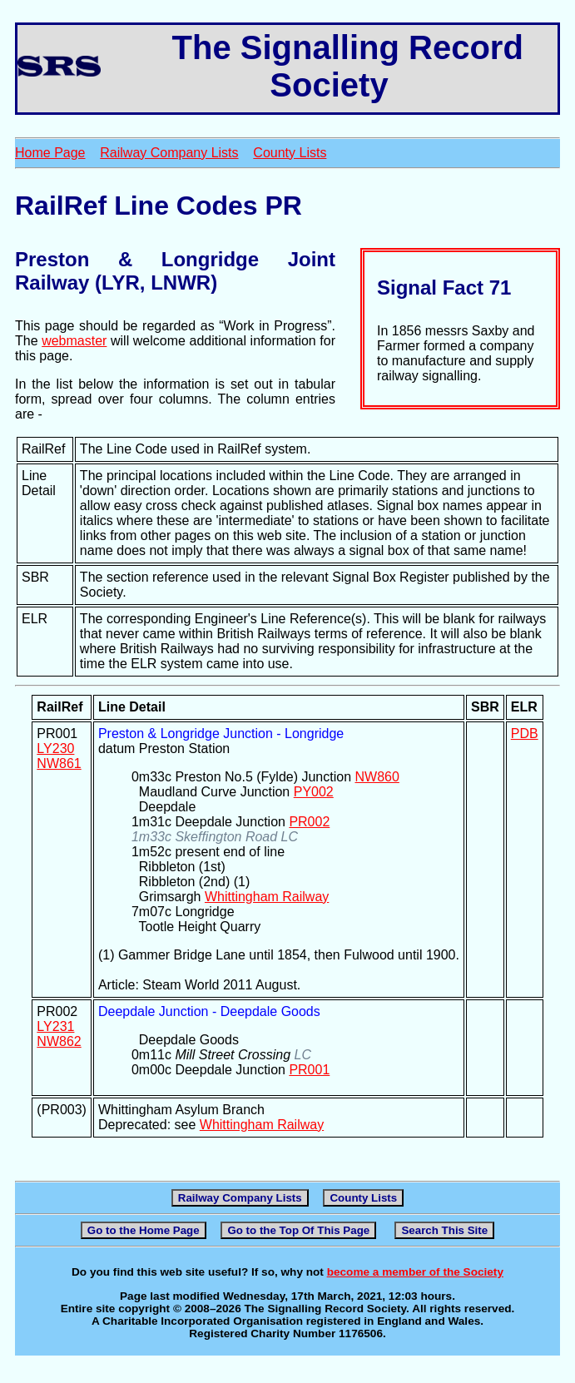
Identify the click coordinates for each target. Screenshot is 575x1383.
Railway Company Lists (169, 153)
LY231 (55, 1026)
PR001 (309, 1070)
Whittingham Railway (267, 897)
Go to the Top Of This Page (298, 1230)
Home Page (50, 153)
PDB (524, 733)
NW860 (376, 777)
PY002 (314, 792)
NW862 (59, 1041)
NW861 (59, 763)
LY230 (55, 748)
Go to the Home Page (143, 1230)
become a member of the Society (415, 1272)
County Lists (289, 153)
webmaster (74, 341)
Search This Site (444, 1230)
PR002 (309, 822)
